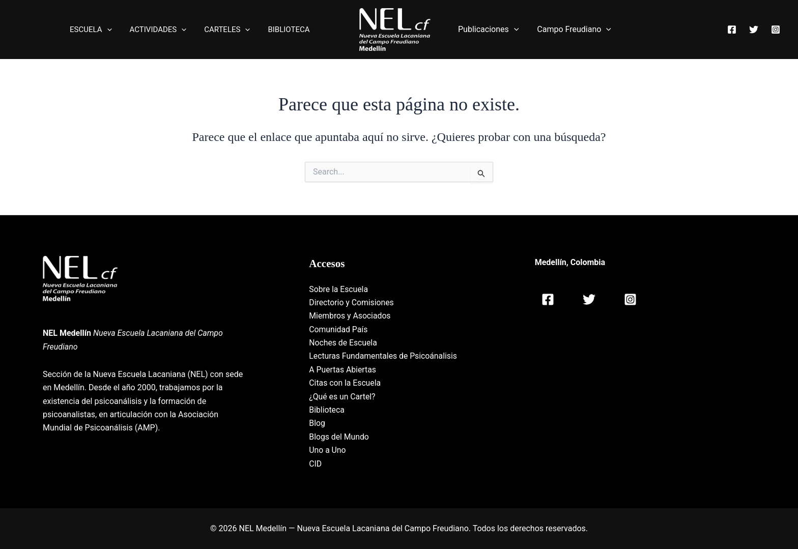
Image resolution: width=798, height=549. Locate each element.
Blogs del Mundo (339, 437)
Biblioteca (327, 410)
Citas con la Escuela (345, 383)
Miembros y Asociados (350, 316)
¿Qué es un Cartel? (342, 396)
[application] (116, 29)
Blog (317, 423)
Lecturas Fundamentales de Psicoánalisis (384, 356)
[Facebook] (731, 30)
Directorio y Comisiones (352, 302)
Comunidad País (338, 329)
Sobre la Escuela (339, 289)
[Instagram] (775, 30)
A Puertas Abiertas (343, 369)
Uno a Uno (327, 450)
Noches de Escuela (343, 343)
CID (315, 464)
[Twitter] (753, 30)
